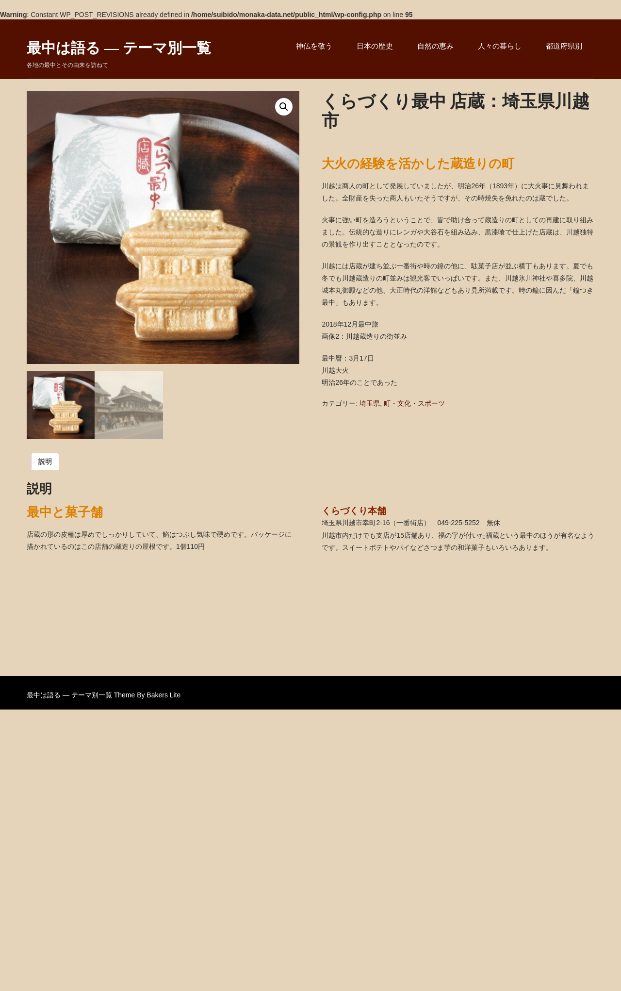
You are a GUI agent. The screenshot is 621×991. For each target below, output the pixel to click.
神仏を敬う (314, 45)
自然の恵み (435, 45)
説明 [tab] (45, 461)
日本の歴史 (375, 45)
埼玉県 (370, 403)
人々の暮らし (500, 45)
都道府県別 (564, 45)
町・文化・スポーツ (414, 403)
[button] (284, 107)
